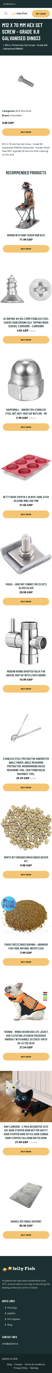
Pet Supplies (13, 1319)
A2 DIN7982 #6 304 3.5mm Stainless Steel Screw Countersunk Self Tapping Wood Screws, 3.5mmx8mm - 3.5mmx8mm (26, 322)
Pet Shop (41, 13)
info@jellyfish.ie (9, 4)
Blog (9, 1324)
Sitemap (34, 1367)
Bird (18, 110)
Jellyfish (11, 1313)
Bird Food (26, 110)
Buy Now (26, 132)
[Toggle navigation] (6, 13)
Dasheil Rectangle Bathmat (26, 1221)
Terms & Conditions (34, 1364)
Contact (18, 1364)
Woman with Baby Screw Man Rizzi (26, 235)
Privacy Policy (21, 1367)
